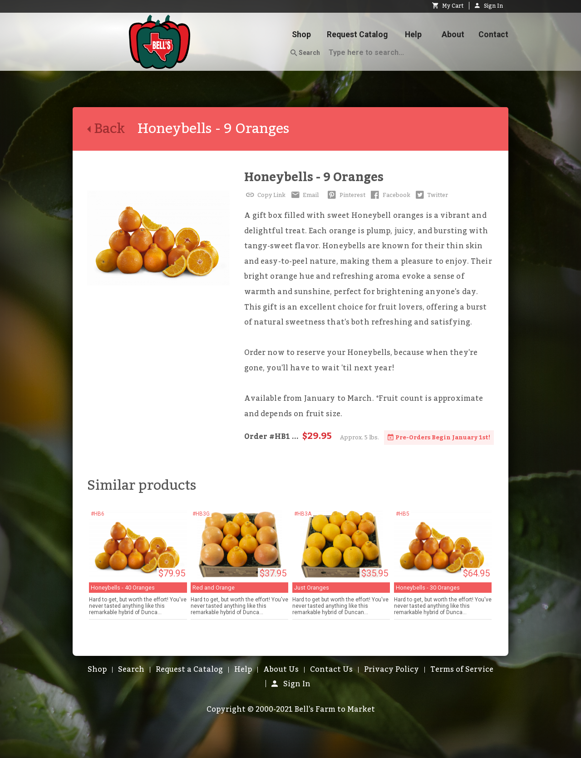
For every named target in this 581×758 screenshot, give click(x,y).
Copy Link (265, 195)
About (453, 34)
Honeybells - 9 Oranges (314, 177)
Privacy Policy (391, 669)
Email (304, 195)
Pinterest (345, 195)
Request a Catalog (189, 669)
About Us (281, 669)
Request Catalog (357, 34)
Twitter (431, 195)
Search (305, 53)
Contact (493, 34)
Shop (301, 34)
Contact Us (331, 669)
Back (112, 129)
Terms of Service (461, 669)
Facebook (389, 195)
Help (413, 34)
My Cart (447, 5)
